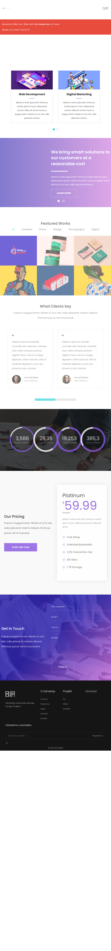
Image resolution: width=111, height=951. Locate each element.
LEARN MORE (64, 193)
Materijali (91, 693)
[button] (20, 549)
